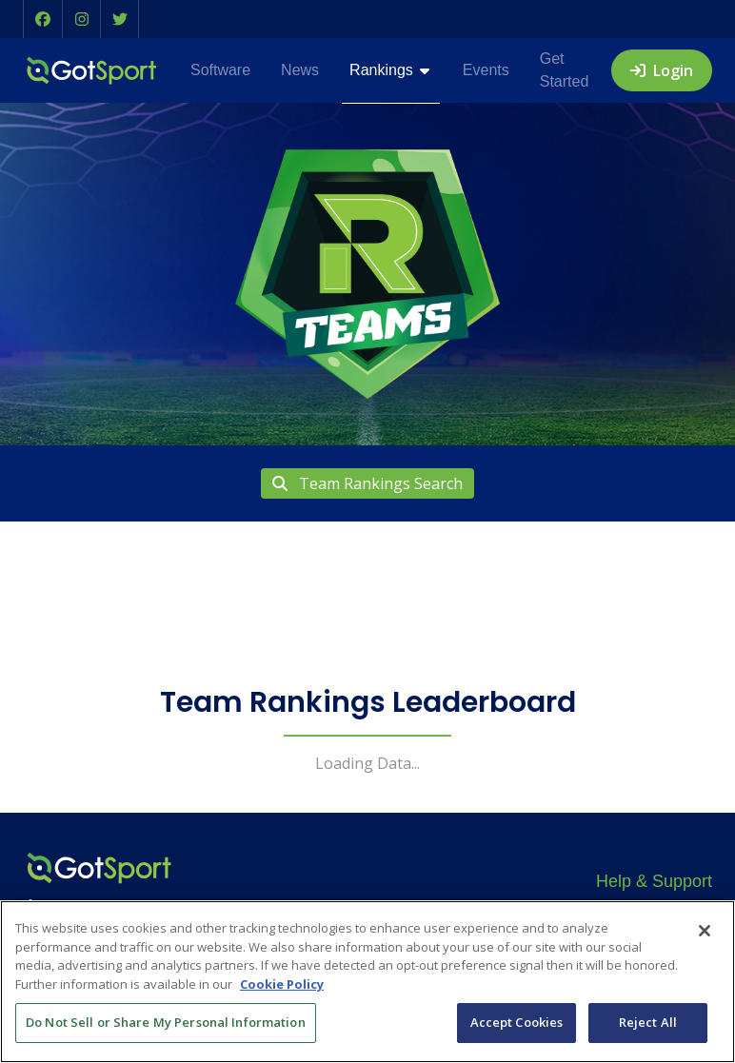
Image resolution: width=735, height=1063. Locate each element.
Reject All (648, 1022)
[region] (367, 981)
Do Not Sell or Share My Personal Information (166, 1022)
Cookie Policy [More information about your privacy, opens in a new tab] (282, 984)
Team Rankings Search (367, 483)
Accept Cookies (517, 1022)
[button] (43, 19)
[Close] (704, 931)
